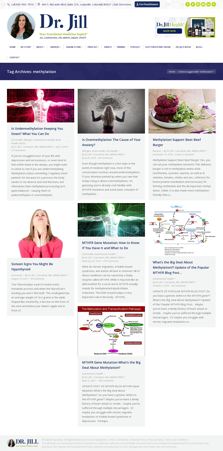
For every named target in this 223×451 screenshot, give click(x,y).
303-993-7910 (25, 4)
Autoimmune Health (44, 139)
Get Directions (122, 4)
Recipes (157, 150)
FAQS (112, 439)
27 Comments (18, 150)
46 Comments (105, 157)
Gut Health (17, 139)
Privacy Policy (156, 439)
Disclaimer (122, 439)
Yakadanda (100, 439)
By (32, 146)
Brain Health (98, 150)
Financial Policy (138, 439)
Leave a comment (184, 154)
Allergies (28, 139)
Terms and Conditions (176, 439)
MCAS (22, 143)
